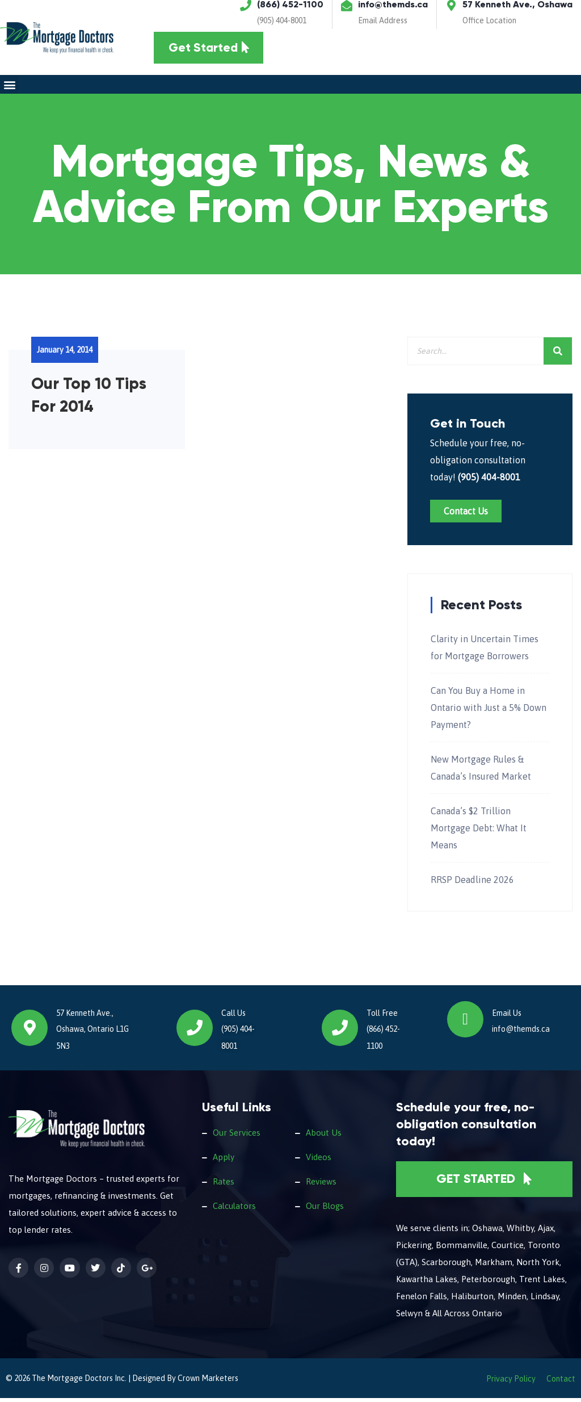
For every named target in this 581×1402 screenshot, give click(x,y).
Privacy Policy (511, 1382)
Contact (560, 1382)
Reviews (321, 1185)
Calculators (234, 1209)
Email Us (506, 1016)
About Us (324, 1136)
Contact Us (466, 514)
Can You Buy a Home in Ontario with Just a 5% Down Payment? (488, 711)
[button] (9, 88)
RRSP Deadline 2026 (472, 883)
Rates (223, 1185)
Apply (223, 1160)
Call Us (233, 1016)
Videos (318, 1160)
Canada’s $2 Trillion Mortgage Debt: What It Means (479, 831)
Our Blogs (325, 1209)
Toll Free (382, 1016)
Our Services (236, 1136)
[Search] (558, 355)
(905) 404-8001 (281, 20)
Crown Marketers (208, 1382)
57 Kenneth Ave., (84, 1016)
